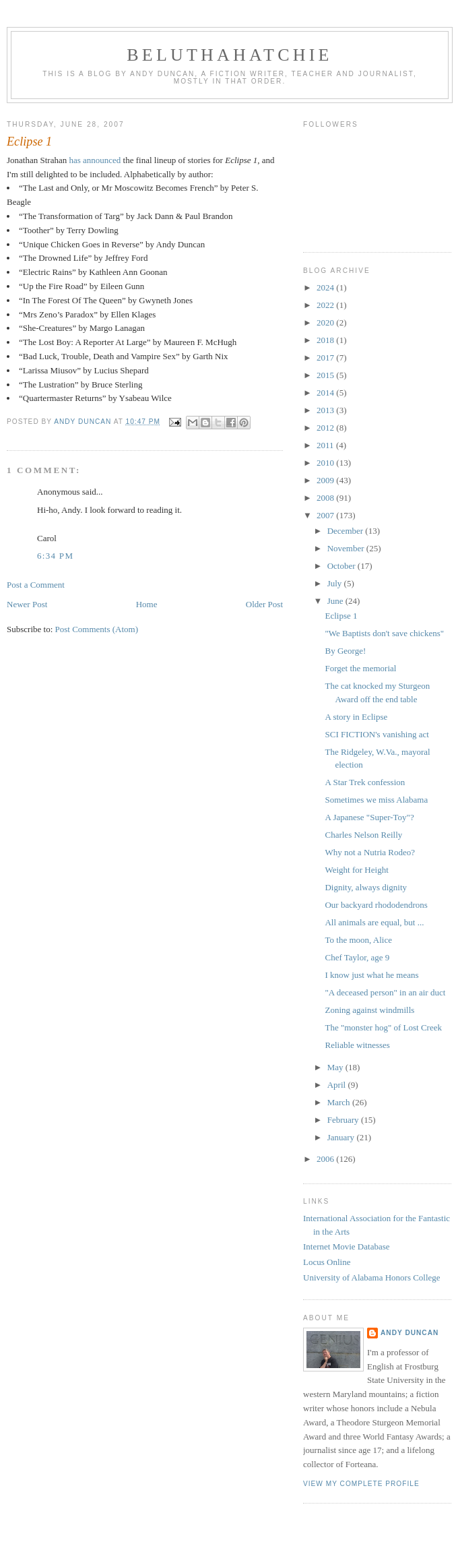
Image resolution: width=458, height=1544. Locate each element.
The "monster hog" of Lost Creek (383, 1027)
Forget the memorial (360, 668)
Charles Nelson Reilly (363, 835)
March (339, 1102)
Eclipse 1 (341, 616)
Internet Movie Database (346, 1246)
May (336, 1067)
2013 (326, 410)
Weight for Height (356, 870)
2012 (326, 428)
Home (147, 604)
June (336, 601)
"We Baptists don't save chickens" (384, 633)
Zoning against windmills (369, 1010)
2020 (326, 322)
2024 (326, 287)
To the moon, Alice (358, 940)
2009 (326, 480)
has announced (95, 160)
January (342, 1137)
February (344, 1120)
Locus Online (326, 1262)
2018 (326, 340)
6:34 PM (55, 556)
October (342, 566)
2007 (326, 515)
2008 (326, 498)
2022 (326, 305)
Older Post (264, 604)
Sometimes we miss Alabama (376, 800)
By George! (345, 651)
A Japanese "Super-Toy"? (369, 817)
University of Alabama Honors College (371, 1277)
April (337, 1085)
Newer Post (27, 604)
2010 (326, 463)
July (335, 583)
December (346, 531)
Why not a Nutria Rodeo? (370, 852)
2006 (326, 1159)
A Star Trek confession (365, 782)
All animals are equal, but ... (374, 922)
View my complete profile (361, 1483)
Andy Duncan (409, 1332)
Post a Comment (36, 585)
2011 (326, 445)
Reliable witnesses (357, 1045)
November (346, 548)
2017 (326, 357)
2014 (326, 393)
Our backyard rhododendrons (376, 905)
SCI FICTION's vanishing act (376, 734)
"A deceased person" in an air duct (385, 992)
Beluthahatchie (229, 55)
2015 (326, 375)
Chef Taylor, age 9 (357, 957)
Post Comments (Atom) (97, 629)
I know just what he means (371, 975)
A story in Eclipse (356, 717)
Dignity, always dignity (366, 887)
